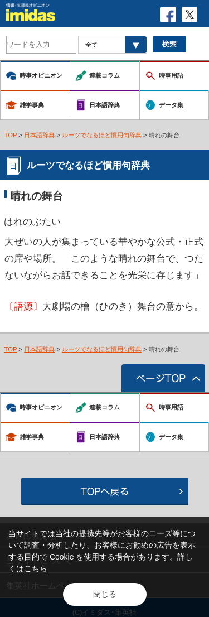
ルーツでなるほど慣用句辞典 (102, 135)
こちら (35, 568)
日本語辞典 (39, 135)
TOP (10, 135)
